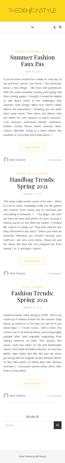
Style (45, 51)
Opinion (33, 51)
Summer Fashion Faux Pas (32, 60)
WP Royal (41, 456)
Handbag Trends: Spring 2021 (32, 182)
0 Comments (54, 160)
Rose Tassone (17, 159)
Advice (20, 51)
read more (32, 147)
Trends (43, 173)
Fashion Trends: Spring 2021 (32, 296)
